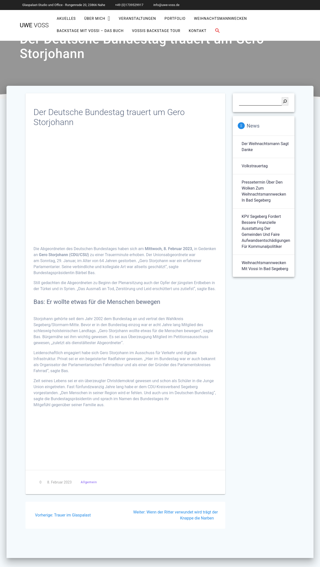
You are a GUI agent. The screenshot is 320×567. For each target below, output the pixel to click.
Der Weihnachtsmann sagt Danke (265, 146)
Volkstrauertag (255, 166)
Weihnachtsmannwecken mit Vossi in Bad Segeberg (265, 265)
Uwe (34, 25)
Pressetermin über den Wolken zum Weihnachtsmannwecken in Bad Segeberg (264, 191)
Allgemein (89, 482)
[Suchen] (285, 101)
